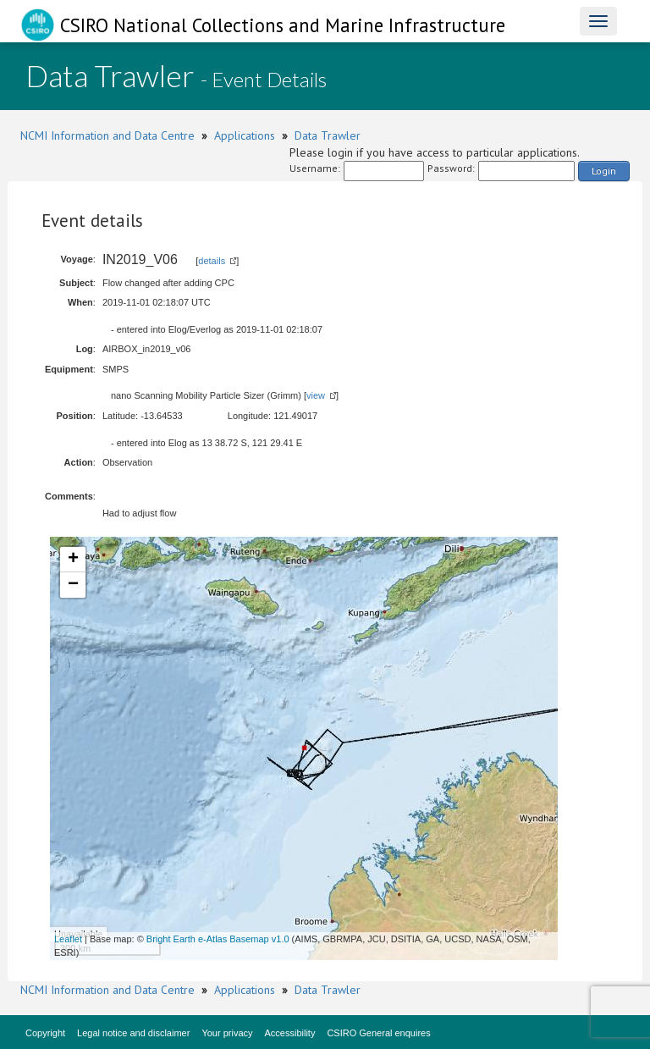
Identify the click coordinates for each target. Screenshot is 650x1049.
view (315, 395)
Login (604, 170)
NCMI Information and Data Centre (107, 135)
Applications (244, 135)
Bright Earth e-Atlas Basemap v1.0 (217, 939)
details (211, 261)
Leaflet (68, 939)
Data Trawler (328, 135)
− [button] (73, 585)
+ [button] (73, 559)
